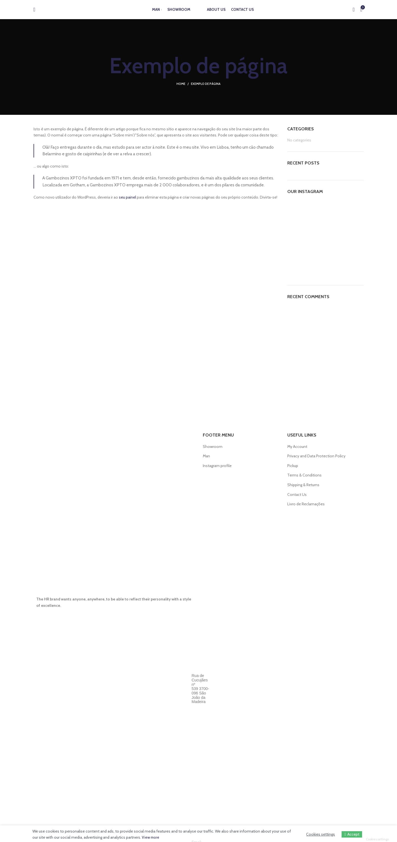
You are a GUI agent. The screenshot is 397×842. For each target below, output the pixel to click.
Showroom (212, 446)
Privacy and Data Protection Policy (316, 455)
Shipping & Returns (303, 484)
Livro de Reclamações (306, 503)
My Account (297, 446)
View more (151, 837)
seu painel (127, 197)
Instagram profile (217, 465)
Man (206, 455)
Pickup (292, 465)
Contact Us (297, 494)
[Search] (34, 12)
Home (180, 84)
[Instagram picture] (299, 213)
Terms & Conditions (304, 475)
